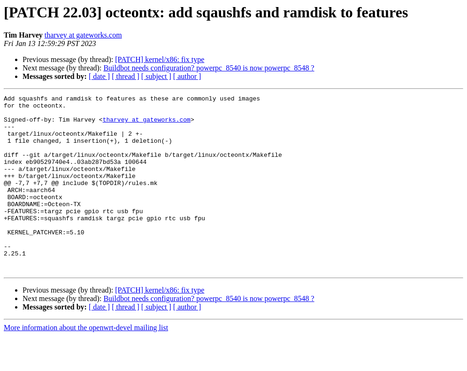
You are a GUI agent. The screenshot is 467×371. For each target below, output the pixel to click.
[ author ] (187, 76)
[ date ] (99, 76)
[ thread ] (125, 76)
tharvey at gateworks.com (83, 35)
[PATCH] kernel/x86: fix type (159, 59)
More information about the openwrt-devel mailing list (86, 363)
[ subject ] (156, 76)
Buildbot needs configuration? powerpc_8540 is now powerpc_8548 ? (208, 68)
